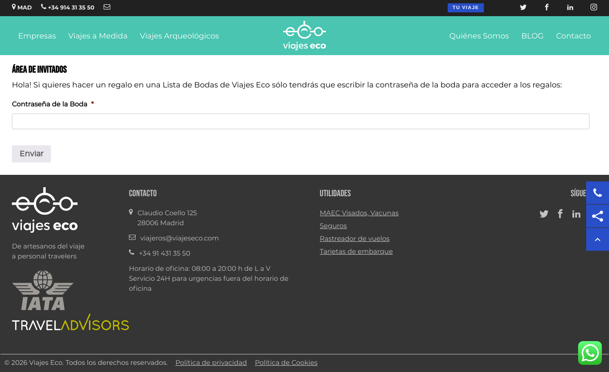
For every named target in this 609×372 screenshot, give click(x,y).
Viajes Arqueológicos (179, 36)
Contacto (573, 36)
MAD (22, 7)
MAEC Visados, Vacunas (359, 213)
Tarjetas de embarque (356, 251)
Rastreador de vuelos (355, 239)
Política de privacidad (211, 363)
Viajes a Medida (98, 36)
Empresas (37, 36)
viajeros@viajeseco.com (179, 238)
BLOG (532, 36)
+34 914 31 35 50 (67, 7)
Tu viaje (465, 7)
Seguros (333, 226)
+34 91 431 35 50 (164, 253)
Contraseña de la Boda (53, 104)
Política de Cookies (286, 363)
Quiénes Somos (479, 36)
